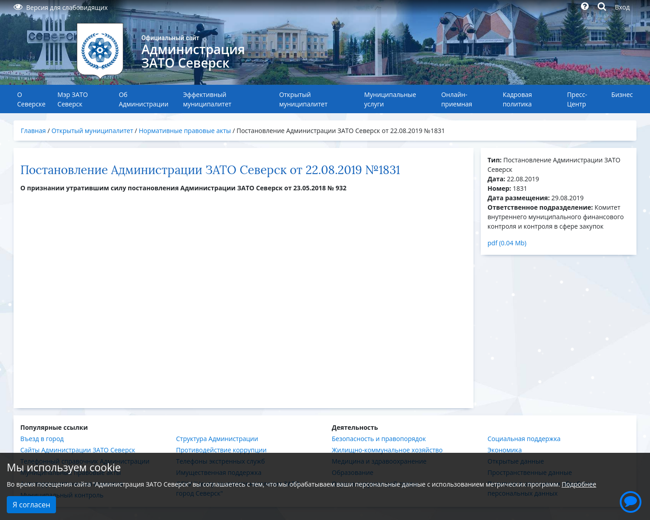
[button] (630, 500)
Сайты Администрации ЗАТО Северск (77, 450)
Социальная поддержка (524, 438)
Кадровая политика (517, 99)
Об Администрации (143, 99)
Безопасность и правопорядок (379, 438)
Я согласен (31, 505)
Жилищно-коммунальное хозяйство (387, 450)
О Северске (31, 99)
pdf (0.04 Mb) (507, 243)
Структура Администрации (217, 438)
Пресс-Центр (577, 99)
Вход (622, 7)
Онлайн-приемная (456, 99)
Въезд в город (42, 438)
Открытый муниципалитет (303, 99)
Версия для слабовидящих (61, 7)
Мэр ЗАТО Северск (72, 99)
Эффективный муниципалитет (207, 99)
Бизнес (622, 94)
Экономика (505, 450)
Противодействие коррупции (221, 450)
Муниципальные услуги (390, 99)
